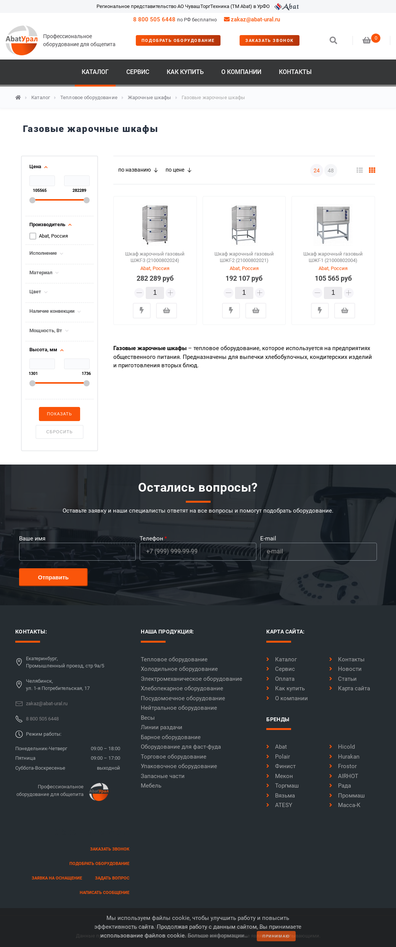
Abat (276, 746)
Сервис (137, 72)
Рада (340, 785)
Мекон (279, 776)
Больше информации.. (218, 935)
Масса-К (345, 805)
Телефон (151, 538)
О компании (241, 72)
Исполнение (43, 253)
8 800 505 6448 (154, 19)
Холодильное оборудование (179, 669)
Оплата (280, 678)
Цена (35, 166)
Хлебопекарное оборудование (182, 688)
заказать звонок (269, 40)
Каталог (95, 72)
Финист (281, 766)
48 (331, 170)
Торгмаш (282, 785)
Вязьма (280, 795)
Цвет (35, 291)
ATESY (279, 805)
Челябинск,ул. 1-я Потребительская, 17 (58, 684)
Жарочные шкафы (149, 97)
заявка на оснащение (57, 878)
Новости (345, 669)
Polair (278, 756)
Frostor (343, 766)
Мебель (151, 785)
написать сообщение (104, 892)
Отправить (53, 577)
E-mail (268, 538)
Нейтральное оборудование (179, 707)
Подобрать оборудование (178, 40)
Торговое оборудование (173, 756)
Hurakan (344, 756)
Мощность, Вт (45, 330)
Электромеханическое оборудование (191, 678)
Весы (148, 717)
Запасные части (163, 776)
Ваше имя (32, 538)
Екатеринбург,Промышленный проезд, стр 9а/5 (65, 662)
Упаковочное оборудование (179, 766)
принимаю (276, 936)
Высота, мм (43, 349)
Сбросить (59, 431)
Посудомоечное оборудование (183, 698)
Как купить (185, 72)
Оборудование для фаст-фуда (181, 746)
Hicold (342, 746)
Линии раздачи (161, 727)
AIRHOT (343, 776)
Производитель (47, 224)
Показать (59, 414)
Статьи (343, 678)
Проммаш (347, 795)
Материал (40, 272)
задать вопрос (112, 878)
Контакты (295, 72)
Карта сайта (349, 688)
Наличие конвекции (51, 311)
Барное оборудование (171, 737)
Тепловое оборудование (89, 97)
